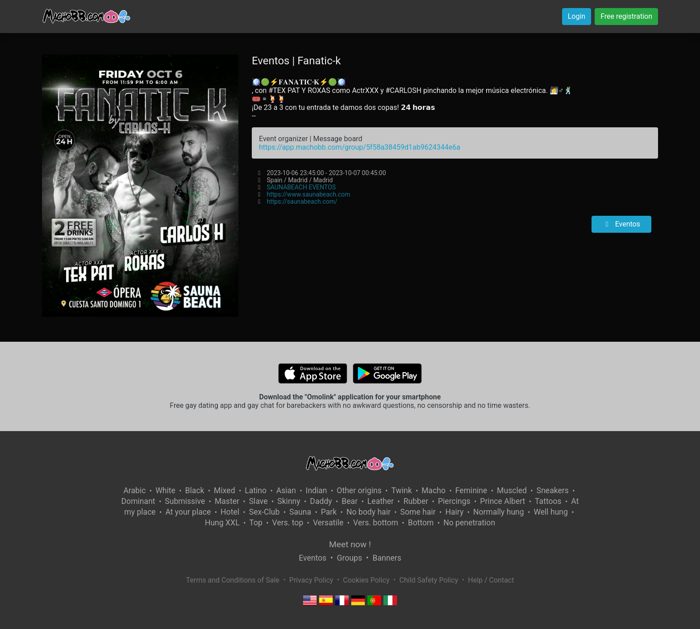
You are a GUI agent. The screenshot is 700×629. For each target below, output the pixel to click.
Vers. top (288, 522)
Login (576, 16)
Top (255, 522)
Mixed (224, 490)
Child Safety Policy (429, 580)
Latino (256, 490)
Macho (433, 490)
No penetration (469, 522)
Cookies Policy (366, 580)
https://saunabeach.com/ (302, 201)
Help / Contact (491, 580)
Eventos (621, 224)
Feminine (471, 490)
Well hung (550, 511)
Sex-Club (264, 511)
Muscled (512, 490)
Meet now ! (350, 544)
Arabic (134, 490)
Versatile (328, 522)
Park (329, 511)
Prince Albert (502, 501)
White (165, 490)
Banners (386, 558)
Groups (349, 558)
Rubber (416, 501)
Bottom (421, 522)
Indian (316, 490)
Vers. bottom (375, 522)
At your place (188, 511)
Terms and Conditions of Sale (232, 580)
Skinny (288, 501)
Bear (350, 501)
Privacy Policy (311, 580)
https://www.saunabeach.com (308, 194)
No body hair (368, 511)
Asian (286, 490)
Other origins (359, 490)
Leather (380, 501)
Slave (258, 501)
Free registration (626, 16)
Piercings (454, 501)
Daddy (321, 501)
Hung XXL (222, 522)
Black (194, 490)
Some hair (418, 511)
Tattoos (548, 501)
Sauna (300, 511)
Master (227, 501)
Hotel (230, 511)
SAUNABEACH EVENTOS (301, 187)
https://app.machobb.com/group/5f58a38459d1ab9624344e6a (359, 147)
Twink (401, 490)
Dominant (138, 501)
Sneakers (553, 490)
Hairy (454, 511)
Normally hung (498, 511)
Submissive (185, 501)
